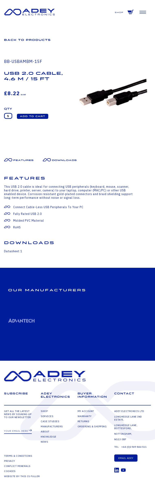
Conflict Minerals (17, 466)
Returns (83, 421)
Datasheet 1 (13, 251)
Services (47, 416)
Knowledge (48, 436)
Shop (119, 12)
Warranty (85, 416)
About (45, 431)
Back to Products (27, 40)
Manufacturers (52, 426)
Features (23, 160)
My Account (86, 411)
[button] (32, 116)
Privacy (9, 460)
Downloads (64, 160)
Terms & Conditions (18, 455)
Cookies (10, 471)
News (44, 441)
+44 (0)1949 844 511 (134, 446)
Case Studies (50, 421)
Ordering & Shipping (92, 426)
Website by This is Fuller (22, 476)
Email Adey (125, 458)
